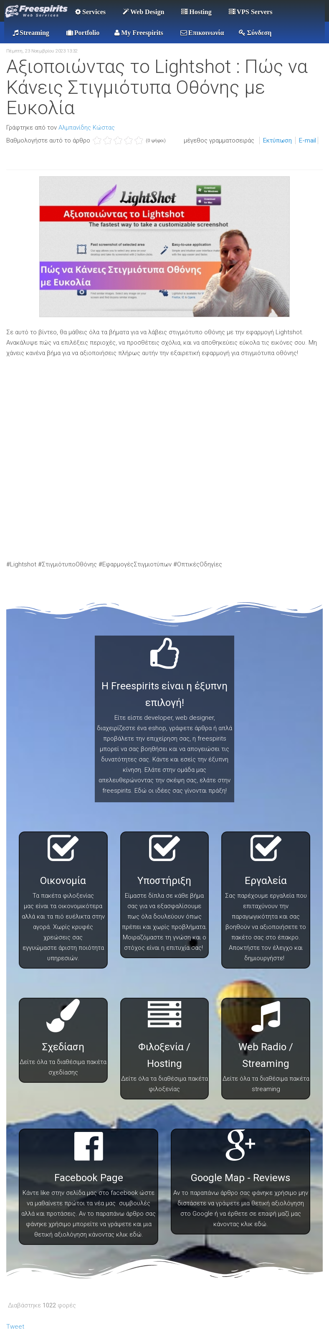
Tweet (15, 1326)
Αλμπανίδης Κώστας (86, 127)
